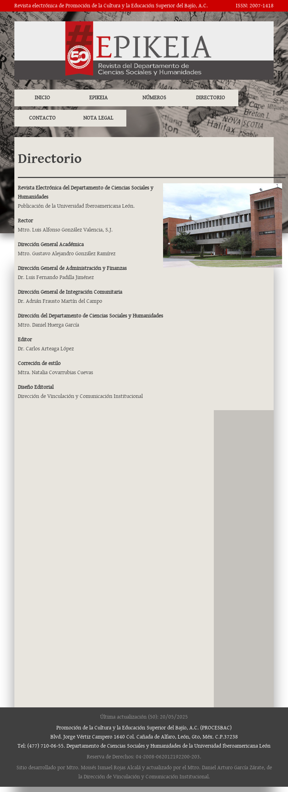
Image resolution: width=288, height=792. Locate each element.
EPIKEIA (98, 97)
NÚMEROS (154, 97)
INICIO (42, 97)
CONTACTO (42, 118)
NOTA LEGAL (98, 118)
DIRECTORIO (210, 97)
